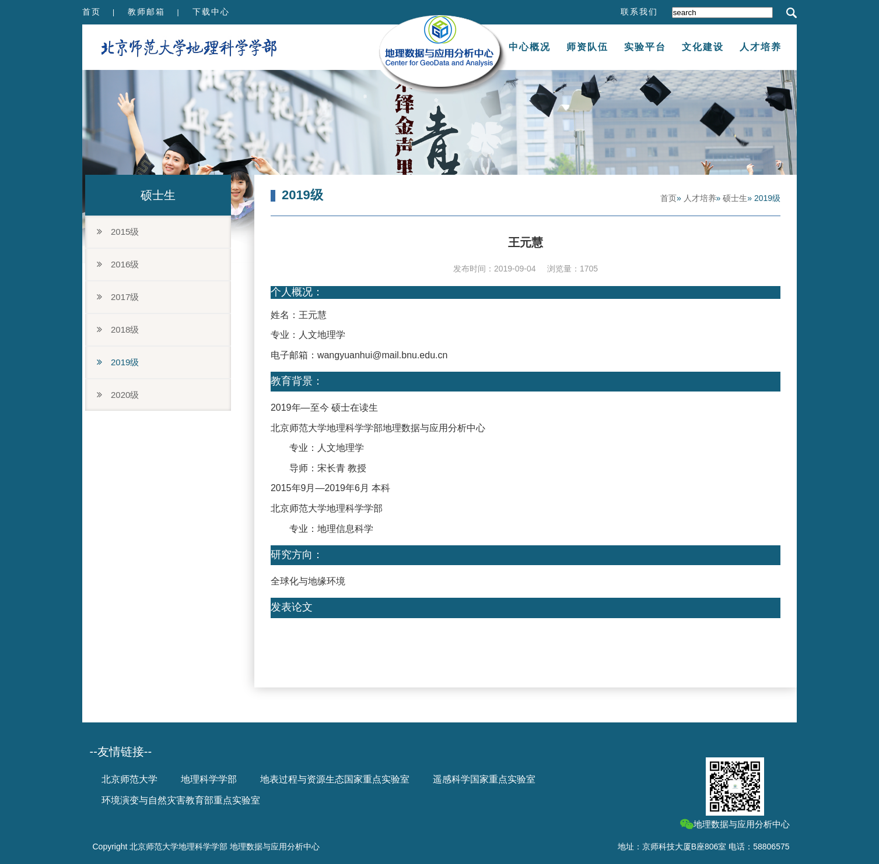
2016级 (118, 264)
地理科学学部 (209, 779)
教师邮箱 (146, 11)
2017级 (118, 297)
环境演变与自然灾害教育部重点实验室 (180, 800)
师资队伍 (587, 47)
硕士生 (735, 198)
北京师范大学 (129, 779)
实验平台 (645, 47)
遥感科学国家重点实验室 (484, 779)
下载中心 (211, 11)
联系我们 (639, 11)
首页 (91, 11)
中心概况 (530, 47)
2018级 (118, 329)
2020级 (118, 395)
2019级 (118, 362)
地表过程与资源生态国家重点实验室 (334, 779)
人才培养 (761, 47)
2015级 (118, 232)
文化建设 (703, 47)
